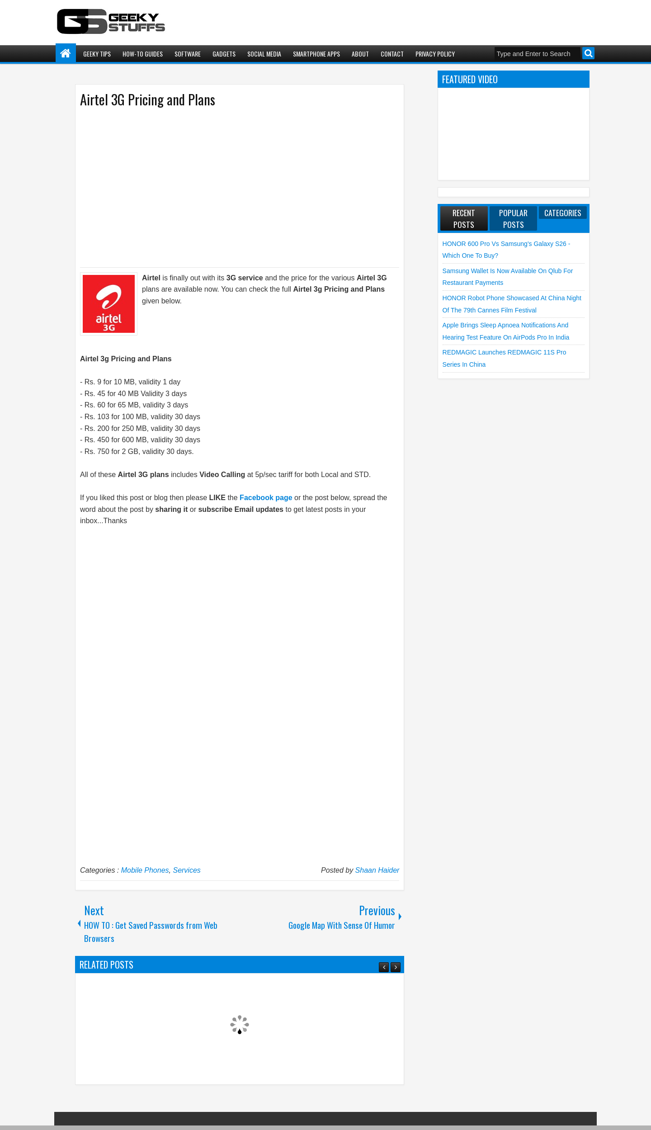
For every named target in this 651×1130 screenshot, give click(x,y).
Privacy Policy (435, 53)
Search (588, 53)
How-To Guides (143, 53)
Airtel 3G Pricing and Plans (147, 99)
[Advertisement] (231, 186)
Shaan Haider (377, 870)
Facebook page (266, 497)
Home (66, 53)
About (360, 53)
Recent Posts (464, 218)
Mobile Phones (145, 870)
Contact (392, 53)
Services (186, 870)
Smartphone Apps (316, 53)
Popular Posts (513, 218)
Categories (562, 212)
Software (188, 53)
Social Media (264, 53)
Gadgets (224, 53)
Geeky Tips (97, 53)
